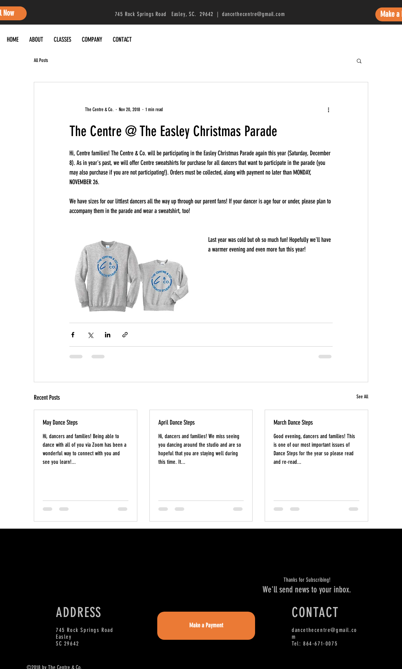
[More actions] (328, 109)
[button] (359, 60)
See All (362, 397)
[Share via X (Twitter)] (90, 334)
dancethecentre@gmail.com (253, 14)
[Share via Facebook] (72, 334)
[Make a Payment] (206, 626)
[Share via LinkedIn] (107, 334)
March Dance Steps (293, 422)
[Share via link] (125, 334)
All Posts (41, 60)
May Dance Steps (60, 422)
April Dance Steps (176, 422)
